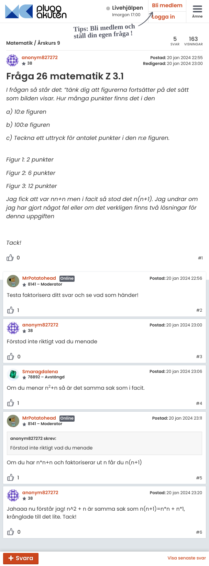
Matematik (19, 43)
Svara (24, 558)
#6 (199, 532)
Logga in (163, 17)
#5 (199, 478)
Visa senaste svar (186, 558)
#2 (199, 310)
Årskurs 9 (48, 43)
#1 (200, 258)
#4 (199, 404)
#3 (199, 357)
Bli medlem (167, 5)
